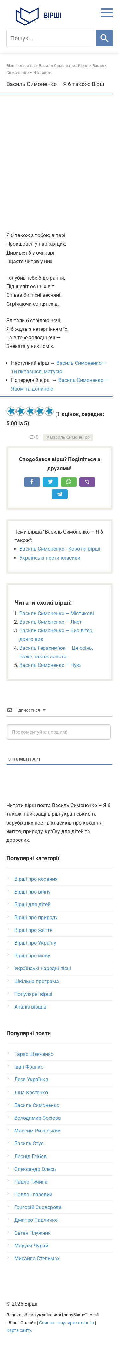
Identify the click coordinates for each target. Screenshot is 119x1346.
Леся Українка (31, 1080)
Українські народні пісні (42, 968)
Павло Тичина (31, 1182)
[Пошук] (50, 38)
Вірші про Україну (35, 943)
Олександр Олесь (35, 1169)
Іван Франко (28, 1067)
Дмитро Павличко (36, 1220)
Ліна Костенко (31, 1093)
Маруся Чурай (31, 1246)
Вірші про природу (36, 917)
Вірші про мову (32, 956)
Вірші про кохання (36, 879)
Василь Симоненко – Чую (50, 665)
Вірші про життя (33, 930)
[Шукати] (104, 38)
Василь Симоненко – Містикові (56, 613)
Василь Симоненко (70, 437)
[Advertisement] (59, 163)
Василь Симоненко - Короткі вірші (59, 549)
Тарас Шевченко (34, 1054)
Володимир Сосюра (37, 1118)
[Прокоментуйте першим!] (59, 732)
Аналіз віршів (30, 1007)
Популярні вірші (33, 994)
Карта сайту (18, 1330)
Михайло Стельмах (37, 1258)
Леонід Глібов (30, 1156)
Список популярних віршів (66, 1323)
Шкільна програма (36, 981)
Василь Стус (28, 1143)
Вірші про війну (32, 892)
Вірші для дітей (32, 904)
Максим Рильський (37, 1131)
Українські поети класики (49, 558)
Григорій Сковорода (38, 1207)
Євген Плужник (32, 1233)
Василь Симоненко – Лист (50, 622)
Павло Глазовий (33, 1195)
